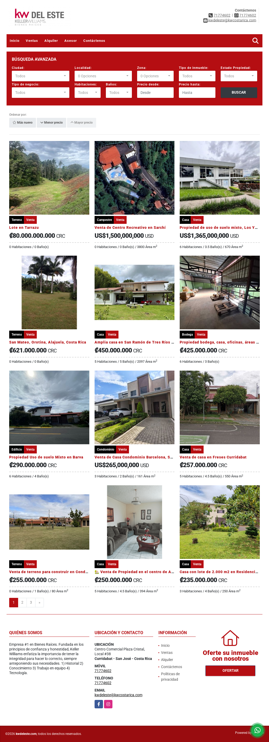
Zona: (141, 68)
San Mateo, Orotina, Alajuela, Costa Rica (47, 342)
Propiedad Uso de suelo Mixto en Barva (46, 457)
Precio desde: (148, 84)
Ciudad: (18, 68)
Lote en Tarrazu (24, 227)
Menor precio (51, 123)
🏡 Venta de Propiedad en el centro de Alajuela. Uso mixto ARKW (156, 572)
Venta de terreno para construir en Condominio (54, 572)
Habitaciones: (86, 84)
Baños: (111, 84)
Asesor (70, 41)
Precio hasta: (189, 84)
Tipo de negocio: (25, 84)
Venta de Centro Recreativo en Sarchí (130, 227)
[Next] (39, 602)
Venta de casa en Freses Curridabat (213, 457)
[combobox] (40, 76)
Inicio (14, 41)
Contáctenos (94, 41)
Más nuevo (23, 123)
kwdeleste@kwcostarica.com (118, 695)
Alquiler (51, 41)
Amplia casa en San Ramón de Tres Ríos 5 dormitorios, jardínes (155, 342)
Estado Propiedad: (236, 68)
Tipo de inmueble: (193, 68)
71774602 (222, 15)
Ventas (32, 41)
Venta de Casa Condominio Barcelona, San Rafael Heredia (149, 457)
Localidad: (83, 68)
